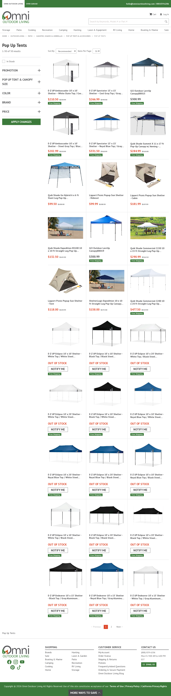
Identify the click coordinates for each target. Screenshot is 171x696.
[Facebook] (9, 662)
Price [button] (5, 112)
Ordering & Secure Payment (111, 669)
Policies (102, 662)
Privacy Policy (132, 686)
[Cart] (152, 14)
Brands (48, 652)
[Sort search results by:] (66, 51)
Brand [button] (6, 102)
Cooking (32, 30)
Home (131, 30)
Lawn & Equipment (97, 30)
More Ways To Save (85, 693)
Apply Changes (21, 122)
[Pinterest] (12, 667)
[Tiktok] (19, 667)
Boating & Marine (149, 30)
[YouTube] (22, 662)
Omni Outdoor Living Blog (111, 673)
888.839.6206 (162, 3)
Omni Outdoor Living (13, 4)
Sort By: (51, 51)
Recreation (47, 30)
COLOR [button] (6, 93)
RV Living (117, 30)
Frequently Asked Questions (111, 666)
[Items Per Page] (97, 51)
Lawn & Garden (79, 655)
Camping (63, 30)
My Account (104, 652)
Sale (166, 30)
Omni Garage (32, 4)
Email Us (149, 664)
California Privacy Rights (154, 686)
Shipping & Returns (107, 659)
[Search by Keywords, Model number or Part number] (127, 22)
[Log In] (164, 14)
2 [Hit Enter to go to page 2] (111, 627)
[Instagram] (16, 662)
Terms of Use (117, 686)
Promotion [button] (10, 70)
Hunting (77, 30)
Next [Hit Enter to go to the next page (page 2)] (120, 627)
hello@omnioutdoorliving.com (140, 3)
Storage (6, 30)
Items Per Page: (84, 51)
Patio (19, 30)
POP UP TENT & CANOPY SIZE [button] (17, 82)
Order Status (104, 655)
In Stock (11, 61)
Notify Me (58, 369)
